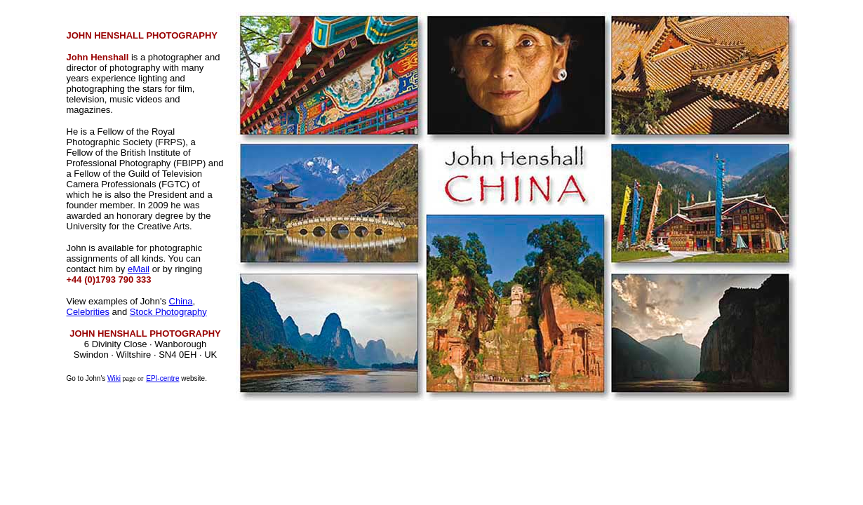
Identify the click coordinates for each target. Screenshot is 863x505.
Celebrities (88, 312)
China (181, 301)
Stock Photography (168, 312)
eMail (138, 269)
